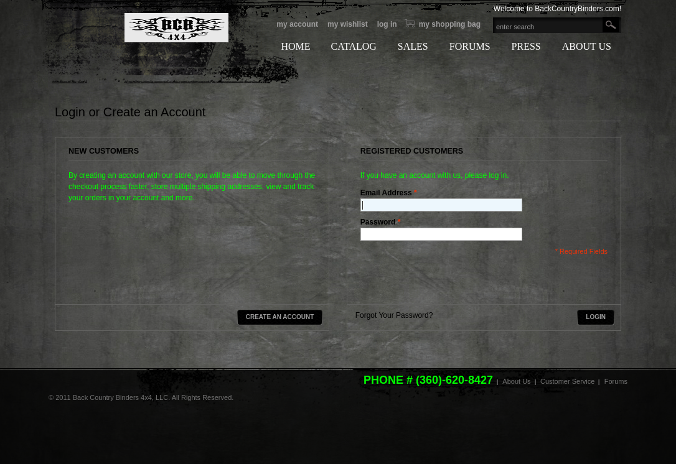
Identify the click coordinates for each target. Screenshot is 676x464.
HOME (295, 46)
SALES (413, 46)
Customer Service (567, 381)
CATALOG (353, 46)
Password (378, 222)
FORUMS (470, 46)
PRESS (526, 46)
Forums (615, 381)
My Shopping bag (450, 24)
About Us (516, 381)
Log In (387, 24)
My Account (297, 24)
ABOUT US (586, 46)
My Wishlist (347, 24)
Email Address (386, 192)
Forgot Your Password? (394, 315)
